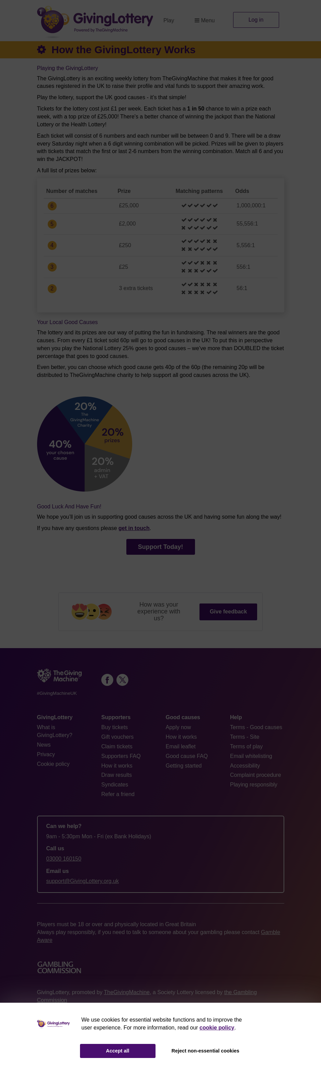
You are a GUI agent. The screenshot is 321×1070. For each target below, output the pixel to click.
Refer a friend (118, 794)
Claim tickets (117, 746)
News (44, 745)
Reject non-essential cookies (206, 1051)
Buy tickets (114, 727)
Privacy (46, 754)
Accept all (117, 1051)
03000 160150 (63, 859)
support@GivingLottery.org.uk (82, 881)
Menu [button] (205, 20)
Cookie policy (53, 764)
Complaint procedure (255, 775)
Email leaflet (181, 746)
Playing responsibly (253, 784)
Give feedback (228, 611)
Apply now (178, 727)
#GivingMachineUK (57, 693)
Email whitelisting (251, 756)
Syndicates (114, 784)
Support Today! (160, 546)
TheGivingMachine (127, 992)
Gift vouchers (117, 737)
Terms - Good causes (256, 727)
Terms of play (246, 746)
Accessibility (245, 766)
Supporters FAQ (121, 756)
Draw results (116, 775)
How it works (117, 766)
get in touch (134, 528)
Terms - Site (244, 737)
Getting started (184, 766)
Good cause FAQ (187, 756)
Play (168, 20)
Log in (256, 20)
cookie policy (216, 1028)
